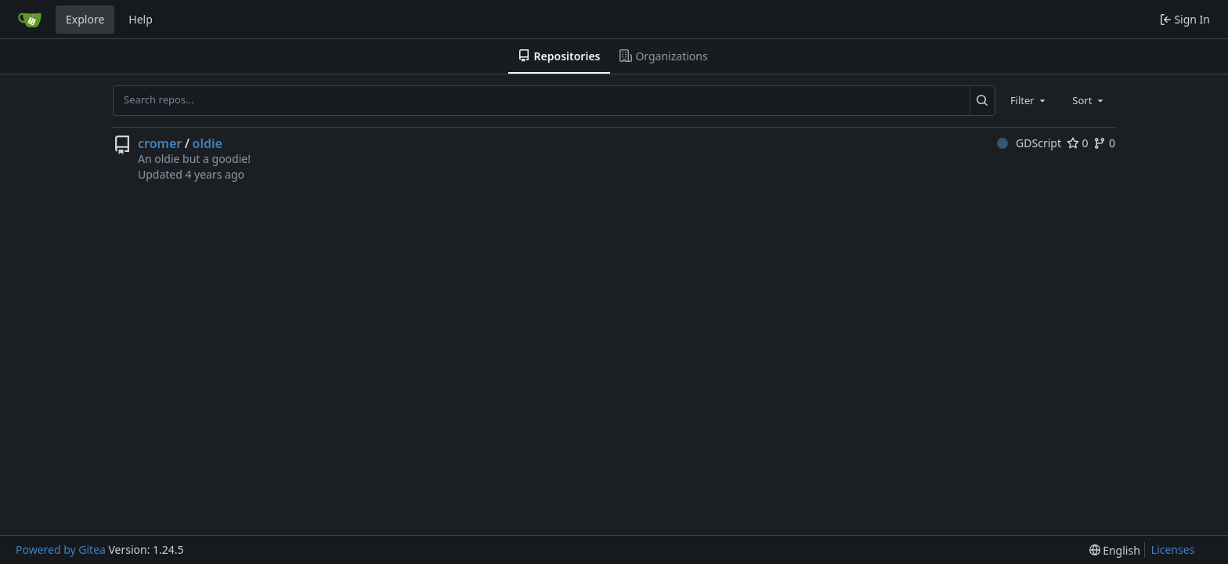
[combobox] (1029, 100)
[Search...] (982, 100)
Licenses (1173, 549)
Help (140, 19)
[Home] (30, 19)
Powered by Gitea (61, 549)
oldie (207, 143)
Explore (85, 19)
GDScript (1029, 143)
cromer (160, 143)
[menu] (1114, 550)
